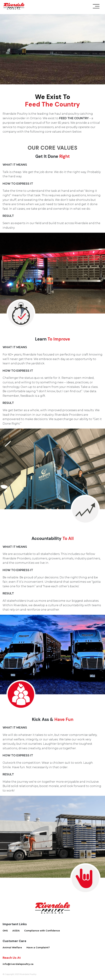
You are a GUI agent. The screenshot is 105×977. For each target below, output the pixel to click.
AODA (16, 930)
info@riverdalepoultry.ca (18, 964)
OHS (5, 930)
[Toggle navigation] (96, 7)
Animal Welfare (12, 947)
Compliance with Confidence (42, 930)
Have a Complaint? (38, 947)
